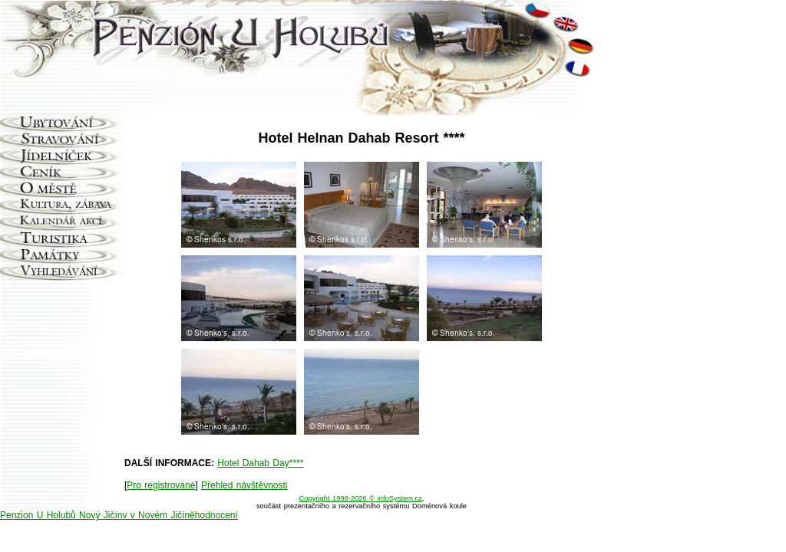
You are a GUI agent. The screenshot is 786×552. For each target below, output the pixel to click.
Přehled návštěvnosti (244, 485)
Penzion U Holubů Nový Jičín (61, 515)
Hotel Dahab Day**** (260, 463)
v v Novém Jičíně (158, 515)
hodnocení (216, 515)
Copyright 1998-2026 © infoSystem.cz (360, 498)
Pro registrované (161, 485)
